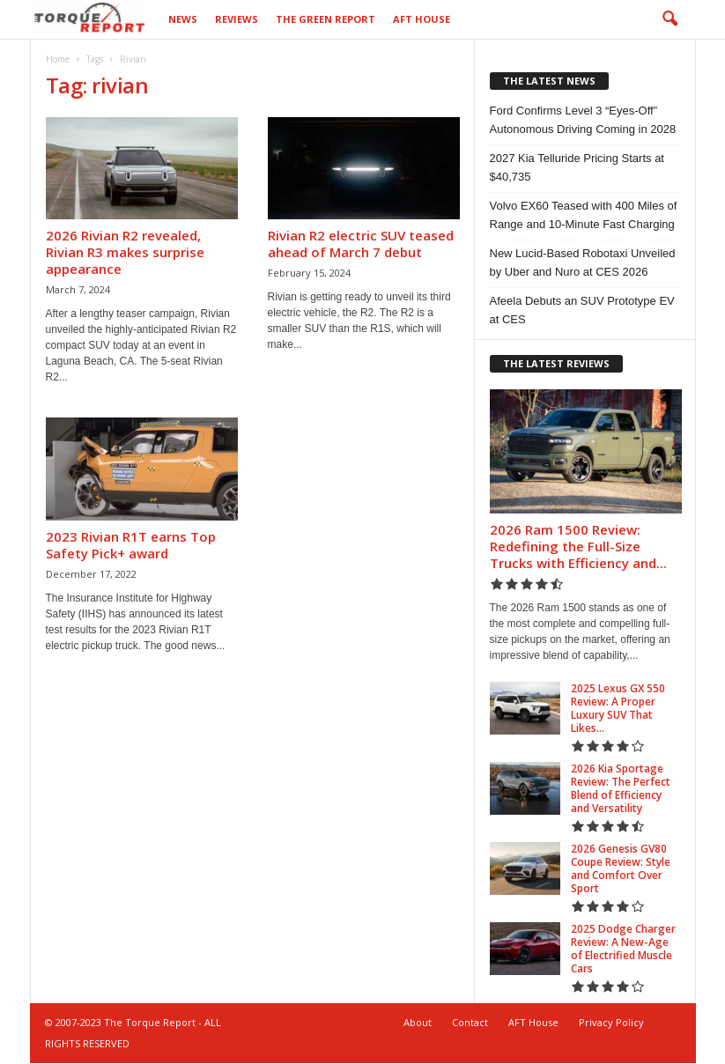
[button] (669, 19)
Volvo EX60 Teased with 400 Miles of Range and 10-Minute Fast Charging (583, 216)
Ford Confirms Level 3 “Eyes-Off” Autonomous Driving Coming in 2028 (583, 121)
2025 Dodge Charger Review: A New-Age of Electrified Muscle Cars (623, 949)
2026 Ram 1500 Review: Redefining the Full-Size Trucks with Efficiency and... (578, 547)
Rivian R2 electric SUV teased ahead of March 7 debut (361, 244)
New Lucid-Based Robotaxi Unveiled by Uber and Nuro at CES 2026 (583, 263)
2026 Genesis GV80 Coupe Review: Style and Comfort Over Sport (620, 869)
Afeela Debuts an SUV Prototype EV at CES (582, 311)
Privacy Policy (611, 1023)
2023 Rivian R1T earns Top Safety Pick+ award (131, 545)
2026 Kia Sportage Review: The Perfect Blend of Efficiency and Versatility (620, 789)
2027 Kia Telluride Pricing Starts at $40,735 (577, 168)
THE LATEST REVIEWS (556, 364)
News (182, 19)
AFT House (421, 19)
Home (58, 60)
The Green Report (325, 19)
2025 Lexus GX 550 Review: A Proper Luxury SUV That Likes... (618, 709)
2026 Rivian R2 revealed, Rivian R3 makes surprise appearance (125, 252)
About (417, 1023)
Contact (470, 1023)
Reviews (236, 19)
